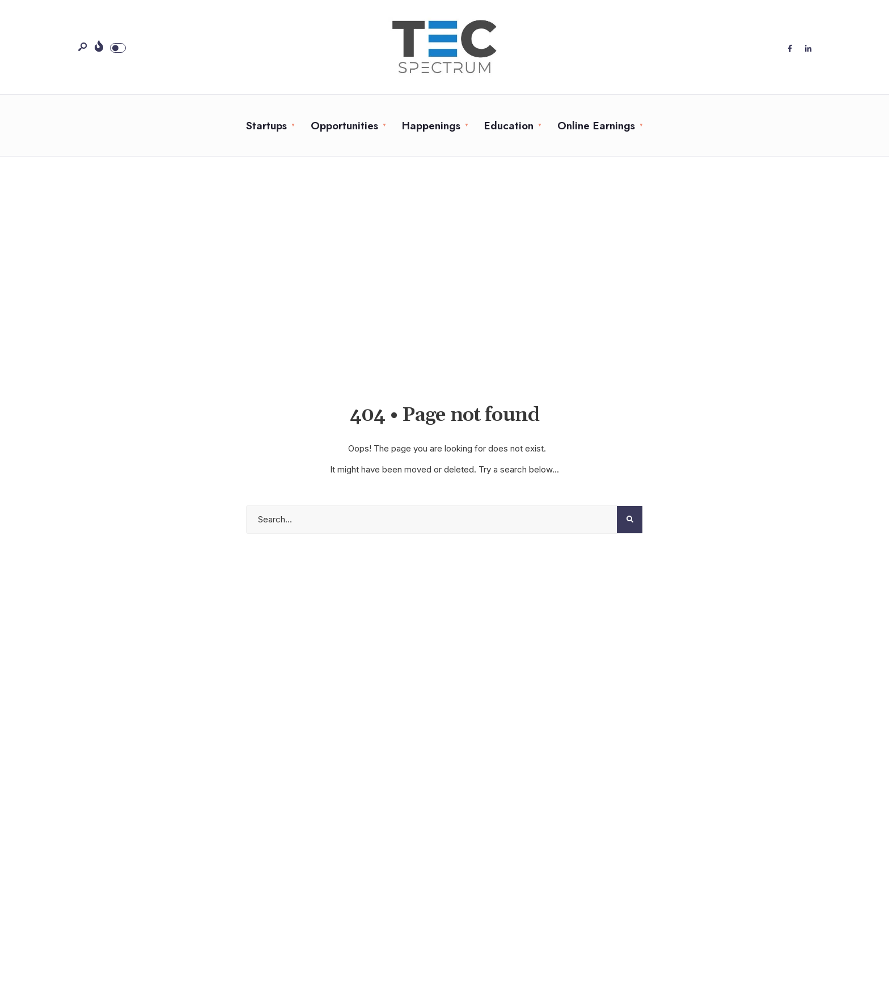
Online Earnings (596, 125)
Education (509, 125)
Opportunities (344, 125)
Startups (266, 125)
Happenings (431, 125)
